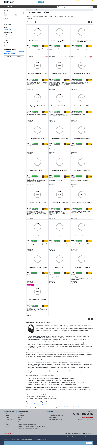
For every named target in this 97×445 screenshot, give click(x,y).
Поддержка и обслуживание (56, 415)
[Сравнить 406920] (45, 121)
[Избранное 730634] (47, 218)
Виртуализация (53, 417)
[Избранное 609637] (91, 55)
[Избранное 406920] (47, 121)
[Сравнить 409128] (89, 282)
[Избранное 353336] (69, 89)
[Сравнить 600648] (89, 250)
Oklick (6, 42)
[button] (87, 22)
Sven (6, 46)
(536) (43, 57)
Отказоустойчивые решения (56, 419)
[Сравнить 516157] (45, 88)
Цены (7, 421)
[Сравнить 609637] (89, 55)
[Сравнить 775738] (67, 218)
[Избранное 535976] (69, 282)
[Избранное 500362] (47, 55)
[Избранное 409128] (91, 282)
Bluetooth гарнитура (39, 404)
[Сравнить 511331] (67, 55)
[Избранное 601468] (69, 153)
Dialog (6, 40)
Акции (19, 422)
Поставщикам (9, 422)
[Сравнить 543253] (67, 121)
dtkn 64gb (73, 407)
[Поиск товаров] (73, 7)
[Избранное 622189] (69, 185)
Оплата (19, 419)
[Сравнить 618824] (89, 218)
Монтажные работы (54, 421)
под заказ (21, 51)
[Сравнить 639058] (45, 282)
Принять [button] (89, 443)
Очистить (19, 21)
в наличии (8, 51)
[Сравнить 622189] (67, 185)
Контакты (8, 417)
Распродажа (8, 24)
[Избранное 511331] (69, 55)
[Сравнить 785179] (45, 314)
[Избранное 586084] (47, 250)
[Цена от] (10, 15)
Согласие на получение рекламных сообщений (29, 430)
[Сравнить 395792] (89, 121)
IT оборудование (10, 419)
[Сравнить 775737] (89, 153)
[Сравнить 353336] (67, 88)
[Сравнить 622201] (89, 185)
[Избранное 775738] (69, 218)
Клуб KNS (20, 414)
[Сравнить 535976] (67, 282)
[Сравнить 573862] (45, 153)
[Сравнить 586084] (45, 250)
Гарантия (20, 417)
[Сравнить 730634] (45, 218)
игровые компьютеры (50, 407)
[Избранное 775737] (91, 153)
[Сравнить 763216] (45, 185)
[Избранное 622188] (91, 89)
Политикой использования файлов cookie (60, 443)
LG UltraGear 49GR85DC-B (63, 407)
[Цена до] (20, 15)
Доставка (20, 421)
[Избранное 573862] (47, 153)
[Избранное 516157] (47, 89)
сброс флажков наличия (10, 53)
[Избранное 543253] (69, 121)
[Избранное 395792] (91, 121)
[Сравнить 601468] (67, 153)
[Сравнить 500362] (45, 55)
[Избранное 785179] (47, 314)
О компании (9, 414)
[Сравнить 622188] (89, 88)
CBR (6, 36)
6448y (77, 407)
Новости (8, 424)
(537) (65, 57)
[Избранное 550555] (69, 250)
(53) (87, 57)
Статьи (7, 426)
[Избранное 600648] (91, 250)
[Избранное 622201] (91, 185)
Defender (7, 38)
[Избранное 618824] (91, 218)
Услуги (7, 415)
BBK (6, 34)
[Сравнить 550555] (67, 250)
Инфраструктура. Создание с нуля (57, 414)
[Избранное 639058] (47, 282)
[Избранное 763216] (47, 185)
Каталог (8, 7)
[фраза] (14, 18)
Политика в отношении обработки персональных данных (31, 426)
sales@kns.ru (89, 417)
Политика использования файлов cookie (27, 424)
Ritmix (6, 44)
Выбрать (9, 21)
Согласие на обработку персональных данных (29, 428)
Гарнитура (29, 404)
